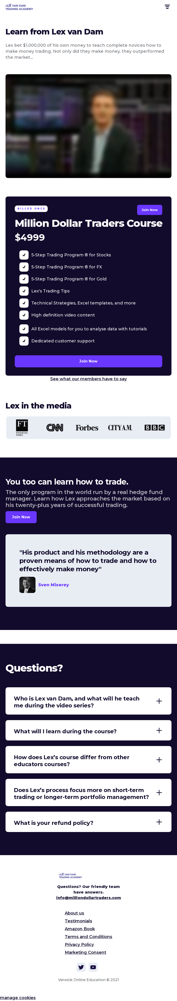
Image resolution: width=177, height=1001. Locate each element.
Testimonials (78, 921)
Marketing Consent (85, 952)
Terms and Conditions (88, 936)
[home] (22, 6)
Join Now (150, 210)
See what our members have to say (88, 378)
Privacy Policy (79, 944)
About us (74, 913)
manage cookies (18, 997)
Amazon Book (80, 928)
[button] (167, 7)
